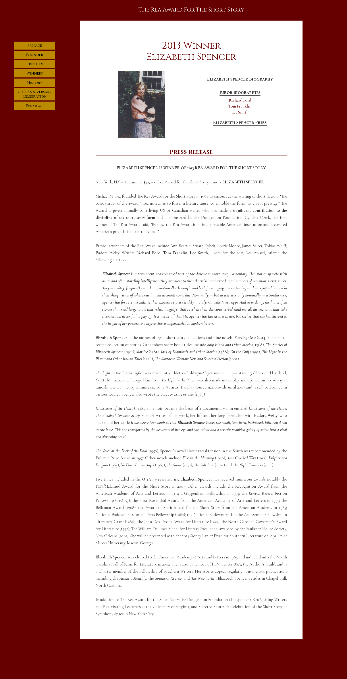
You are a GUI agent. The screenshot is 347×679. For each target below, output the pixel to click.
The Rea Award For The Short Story (191, 10)
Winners (35, 73)
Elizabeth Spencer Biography (240, 79)
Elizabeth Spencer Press (240, 122)
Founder (34, 54)
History (34, 82)
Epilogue (34, 105)
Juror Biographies (240, 92)
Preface (34, 45)
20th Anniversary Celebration (35, 94)
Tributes (35, 64)
